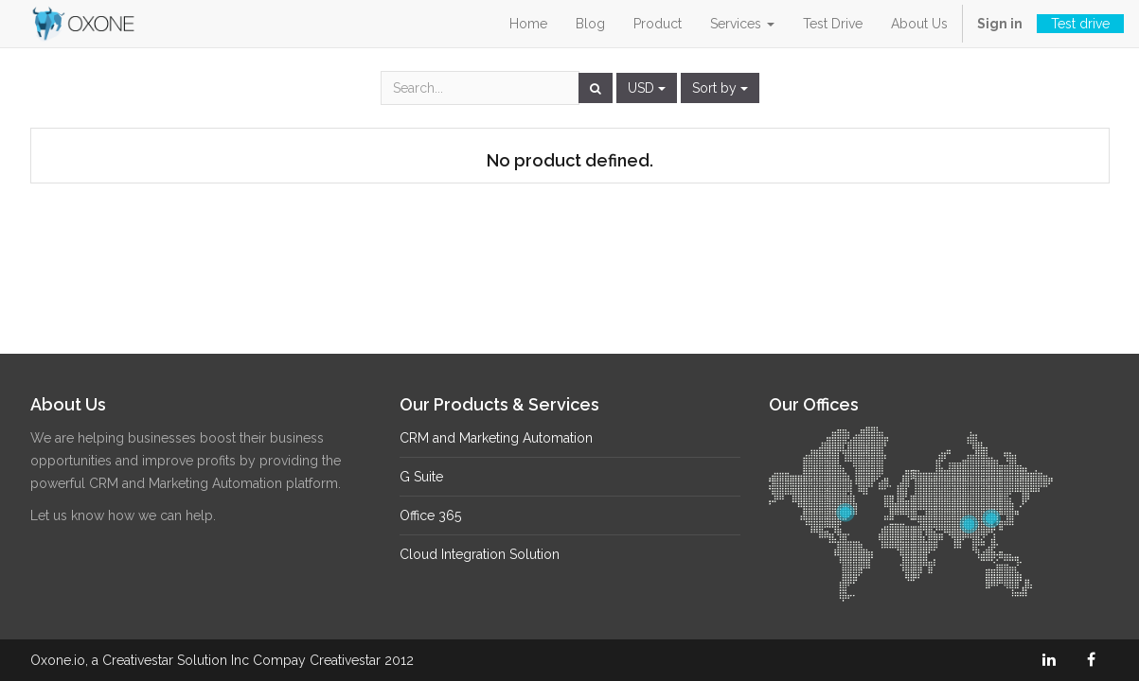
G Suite (421, 476)
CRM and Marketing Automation (496, 437)
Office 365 (430, 515)
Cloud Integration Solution (480, 554)
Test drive (1080, 23)
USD (647, 88)
